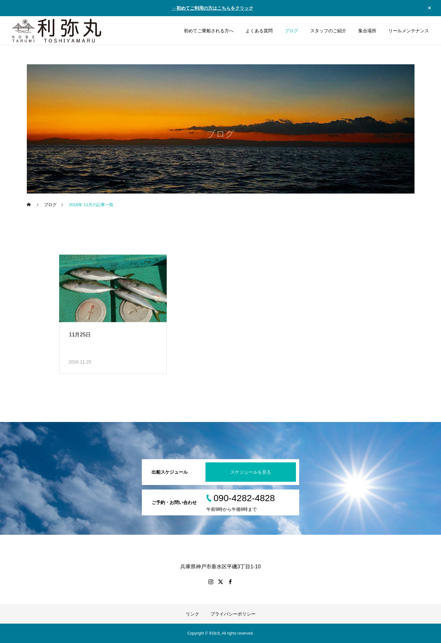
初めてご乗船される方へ (209, 30)
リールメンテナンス (408, 30)
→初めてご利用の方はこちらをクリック (212, 8)
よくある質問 (259, 30)
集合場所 (367, 30)
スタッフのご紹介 (328, 30)
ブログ (291, 30)
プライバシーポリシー (233, 614)
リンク (192, 614)
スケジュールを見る (250, 472)
